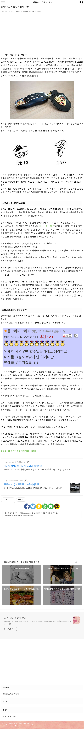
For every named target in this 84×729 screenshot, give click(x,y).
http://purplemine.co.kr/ (13, 480)
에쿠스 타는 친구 (46, 226)
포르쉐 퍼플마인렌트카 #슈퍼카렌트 (21, 484)
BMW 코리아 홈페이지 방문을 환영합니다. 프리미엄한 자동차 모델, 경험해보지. (38, 469)
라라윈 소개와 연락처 (11, 694)
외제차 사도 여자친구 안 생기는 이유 (15, 7)
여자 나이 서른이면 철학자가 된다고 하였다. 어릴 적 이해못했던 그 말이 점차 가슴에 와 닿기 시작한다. (37, 623)
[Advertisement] (42, 539)
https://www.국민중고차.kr (14, 462)
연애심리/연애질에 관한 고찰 (25, 11)
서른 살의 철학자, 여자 (42, 2)
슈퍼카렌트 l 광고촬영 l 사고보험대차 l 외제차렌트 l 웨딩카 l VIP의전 (33, 488)
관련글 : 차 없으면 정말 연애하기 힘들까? (18, 451)
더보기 (77, 562)
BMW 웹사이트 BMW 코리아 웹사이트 (23, 466)
